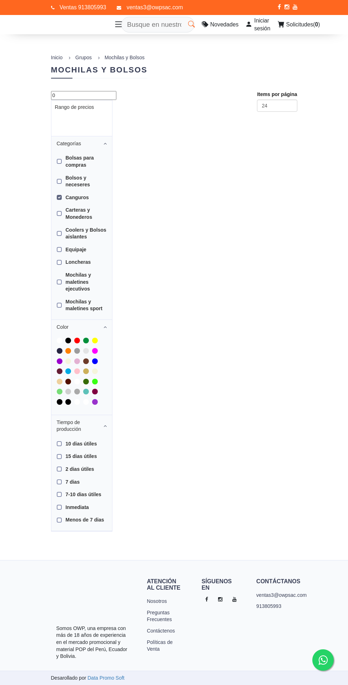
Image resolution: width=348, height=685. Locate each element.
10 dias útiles (81, 444)
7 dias (73, 482)
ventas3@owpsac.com (274, 595)
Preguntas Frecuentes (159, 616)
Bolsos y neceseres (78, 181)
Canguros (77, 197)
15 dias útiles (81, 456)
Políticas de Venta (159, 645)
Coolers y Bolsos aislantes (86, 233)
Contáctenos (161, 631)
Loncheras (78, 262)
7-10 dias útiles (83, 494)
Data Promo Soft (106, 678)
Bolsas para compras (80, 161)
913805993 (268, 606)
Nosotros (157, 601)
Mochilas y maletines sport (84, 305)
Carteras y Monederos (79, 213)
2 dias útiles (80, 469)
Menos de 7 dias (85, 520)
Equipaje (76, 249)
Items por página (277, 94)
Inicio (57, 57)
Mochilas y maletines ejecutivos (78, 282)
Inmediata (77, 507)
